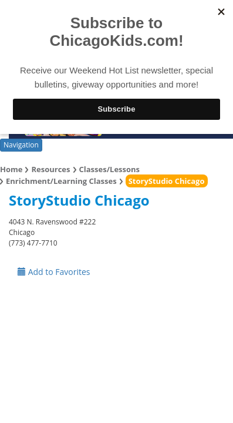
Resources (50, 169)
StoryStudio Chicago (167, 181)
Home (11, 169)
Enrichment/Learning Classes (61, 181)
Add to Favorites (54, 271)
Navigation (21, 145)
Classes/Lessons (109, 169)
